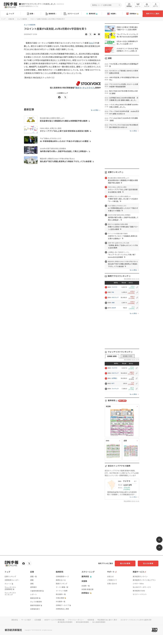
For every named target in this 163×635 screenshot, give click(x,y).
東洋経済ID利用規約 (65, 622)
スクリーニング (71, 13)
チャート (138, 5)
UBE (113, 302)
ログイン (155, 5)
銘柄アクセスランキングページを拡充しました (38, 4)
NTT (113, 383)
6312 (91, 43)
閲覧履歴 (129, 5)
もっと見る (94, 110)
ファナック (115, 388)
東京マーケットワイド (84, 88)
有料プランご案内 (152, 14)
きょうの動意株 (22, 19)
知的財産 (91, 620)
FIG (113, 292)
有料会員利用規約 (82, 622)
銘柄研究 (51, 14)
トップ (10, 14)
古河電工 (114, 378)
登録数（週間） (112, 356)
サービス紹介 (26, 620)
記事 (30, 14)
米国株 (112, 14)
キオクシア (115, 297)
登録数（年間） (128, 356)
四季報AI (132, 14)
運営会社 (14, 620)
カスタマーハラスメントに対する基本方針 (136, 620)
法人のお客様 (148, 563)
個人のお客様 (125, 563)
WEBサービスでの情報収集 (54, 620)
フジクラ (114, 287)
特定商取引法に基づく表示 (107, 620)
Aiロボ (114, 308)
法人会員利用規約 (98, 622)
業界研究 (91, 13)
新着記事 (11, 19)
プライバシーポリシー (76, 620)
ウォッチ (146, 5)
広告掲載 (37, 620)
